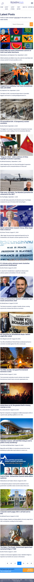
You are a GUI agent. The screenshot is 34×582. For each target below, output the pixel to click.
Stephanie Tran (13, 55)
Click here (17, 17)
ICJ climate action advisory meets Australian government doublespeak (14, 264)
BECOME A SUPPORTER (30, 570)
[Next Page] (31, 563)
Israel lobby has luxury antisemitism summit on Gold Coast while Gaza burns (15, 51)
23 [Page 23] (23, 563)
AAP (10, 339)
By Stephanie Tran (4, 90)
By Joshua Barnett (5, 409)
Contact (30, 579)
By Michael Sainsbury (5, 161)
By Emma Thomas (4, 232)
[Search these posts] (20, 24)
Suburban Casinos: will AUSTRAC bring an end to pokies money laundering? (16, 441)
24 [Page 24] (27, 563)
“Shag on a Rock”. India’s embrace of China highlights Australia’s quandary (14, 158)
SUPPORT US (31, 7)
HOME (1, 7)
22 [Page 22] (19, 563)
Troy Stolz (2, 445)
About (26, 579)
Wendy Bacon (3, 55)
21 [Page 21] (15, 563)
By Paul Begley (4, 197)
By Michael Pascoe (5, 516)
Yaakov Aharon (13, 480)
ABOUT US (25, 7)
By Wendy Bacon (4, 303)
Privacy (31, 581)
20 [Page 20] (11, 563)
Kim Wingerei (3, 339)
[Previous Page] (7, 563)
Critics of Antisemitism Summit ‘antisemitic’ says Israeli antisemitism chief (16, 299)
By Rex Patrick (4, 126)
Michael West (11, 445)
